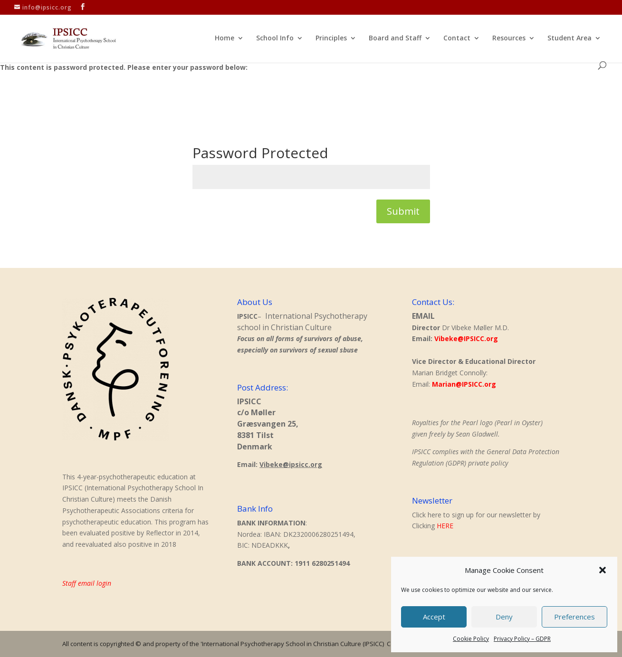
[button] (602, 570)
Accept (434, 616)
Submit (403, 211)
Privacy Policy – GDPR (522, 639)
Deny (504, 616)
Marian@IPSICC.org (464, 384)
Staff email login (86, 583)
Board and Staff (395, 38)
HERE (445, 525)
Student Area (569, 38)
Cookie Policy (471, 639)
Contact (456, 38)
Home (224, 38)
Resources (509, 38)
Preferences (574, 616)
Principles (331, 38)
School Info (275, 38)
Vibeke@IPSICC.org (466, 338)
